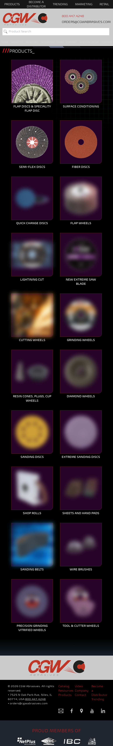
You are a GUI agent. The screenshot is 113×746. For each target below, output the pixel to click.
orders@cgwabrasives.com (29, 703)
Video (79, 686)
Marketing (83, 4)
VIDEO (60, 42)
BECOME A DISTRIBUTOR (36, 4)
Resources (65, 690)
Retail (104, 4)
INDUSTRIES (32, 42)
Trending (60, 4)
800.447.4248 (35, 699)
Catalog (63, 686)
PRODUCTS (12, 4)
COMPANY (71, 42)
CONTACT (107, 42)
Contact (80, 695)
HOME (4, 42)
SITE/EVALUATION (89, 42)
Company (82, 690)
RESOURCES (47, 42)
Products (64, 695)
